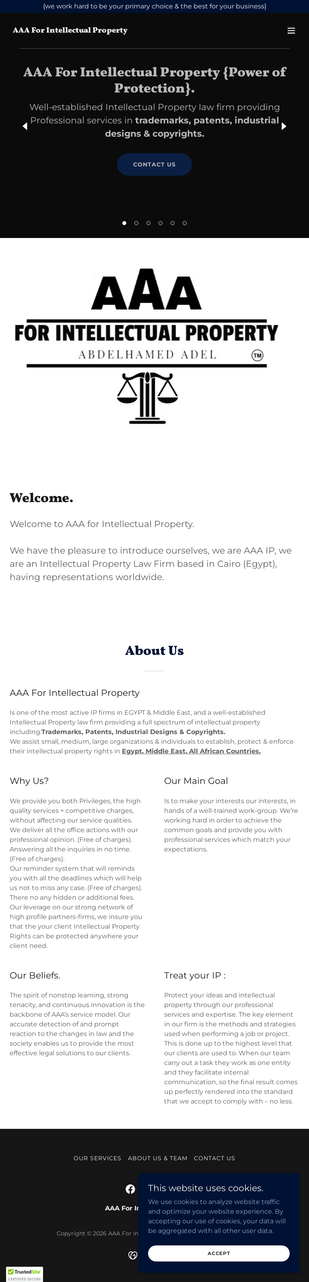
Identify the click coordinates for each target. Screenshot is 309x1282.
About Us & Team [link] (157, 1158)
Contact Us (154, 164)
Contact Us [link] (214, 1158)
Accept (219, 1253)
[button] (124, 223)
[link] (70, 30)
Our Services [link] (98, 1158)
